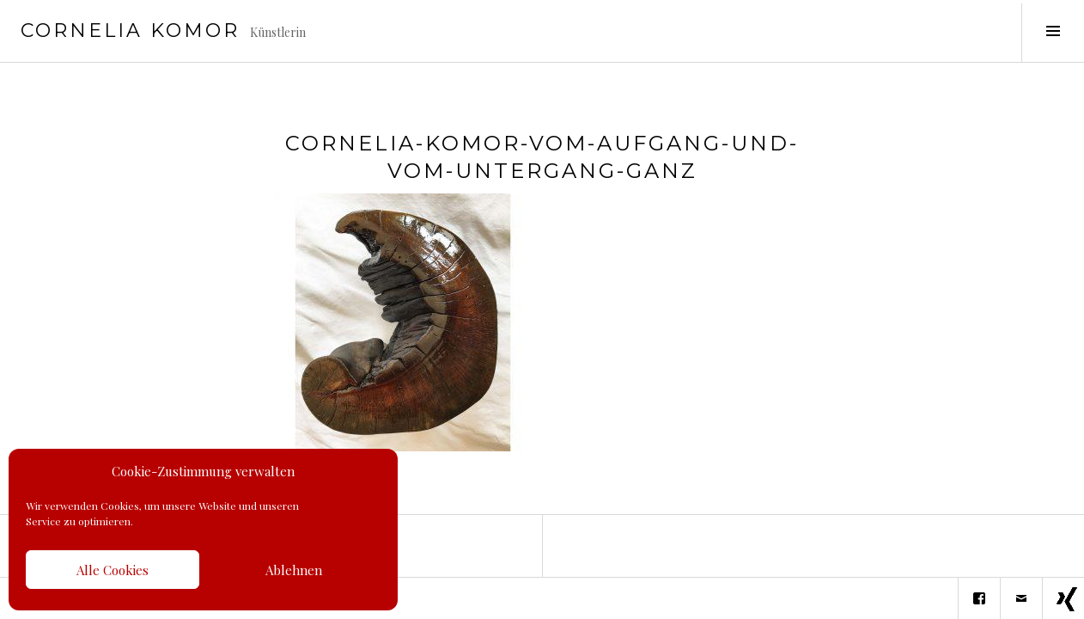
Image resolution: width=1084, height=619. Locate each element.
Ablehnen (293, 570)
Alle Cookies (112, 570)
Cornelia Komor (130, 30)
